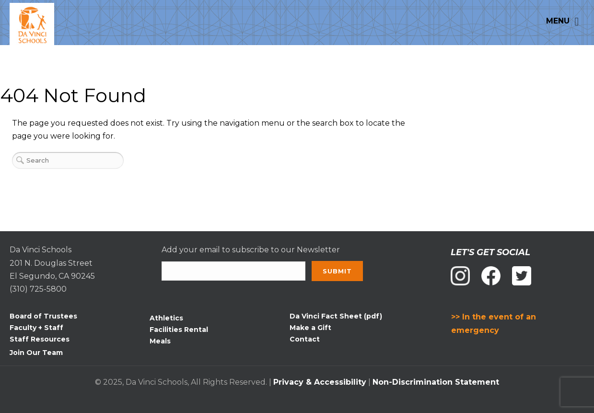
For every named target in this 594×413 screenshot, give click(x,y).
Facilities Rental (179, 329)
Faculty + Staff (36, 327)
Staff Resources (40, 339)
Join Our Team (36, 352)
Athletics (166, 318)
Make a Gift (310, 327)
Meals (160, 341)
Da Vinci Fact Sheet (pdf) (336, 316)
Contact (305, 339)
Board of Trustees (43, 316)
